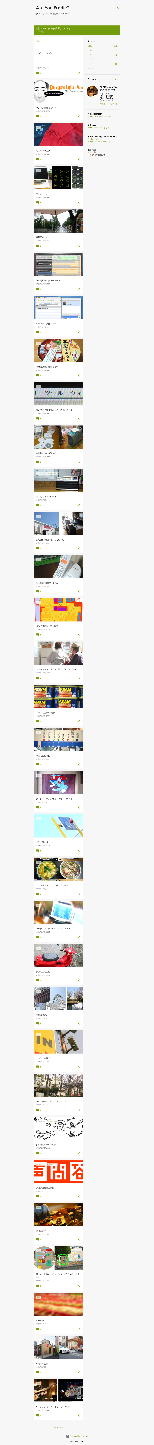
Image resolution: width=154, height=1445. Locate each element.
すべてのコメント (99, 155)
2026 (90, 46)
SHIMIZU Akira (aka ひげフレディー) (109, 88)
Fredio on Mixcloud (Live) (99, 141)
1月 (91, 64)
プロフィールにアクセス (109, 105)
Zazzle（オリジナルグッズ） (99, 128)
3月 (91, 55)
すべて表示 (40, 32)
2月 (91, 59)
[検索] (118, 8)
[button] (79, 73)
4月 (91, 50)
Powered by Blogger (77, 1436)
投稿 (93, 152)
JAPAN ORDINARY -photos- (100, 116)
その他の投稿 (58, 1427)
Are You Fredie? (52, 7)
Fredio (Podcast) (95, 139)
